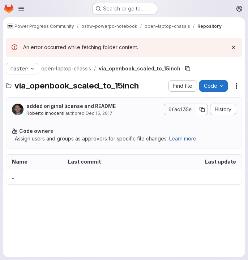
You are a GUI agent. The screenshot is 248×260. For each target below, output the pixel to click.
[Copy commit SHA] (202, 109)
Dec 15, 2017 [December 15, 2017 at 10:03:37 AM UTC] (99, 113)
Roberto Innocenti (45, 113)
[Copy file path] (187, 68)
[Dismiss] (233, 47)
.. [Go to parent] (13, 177)
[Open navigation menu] (21, 8)
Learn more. (183, 138)
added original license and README (71, 106)
